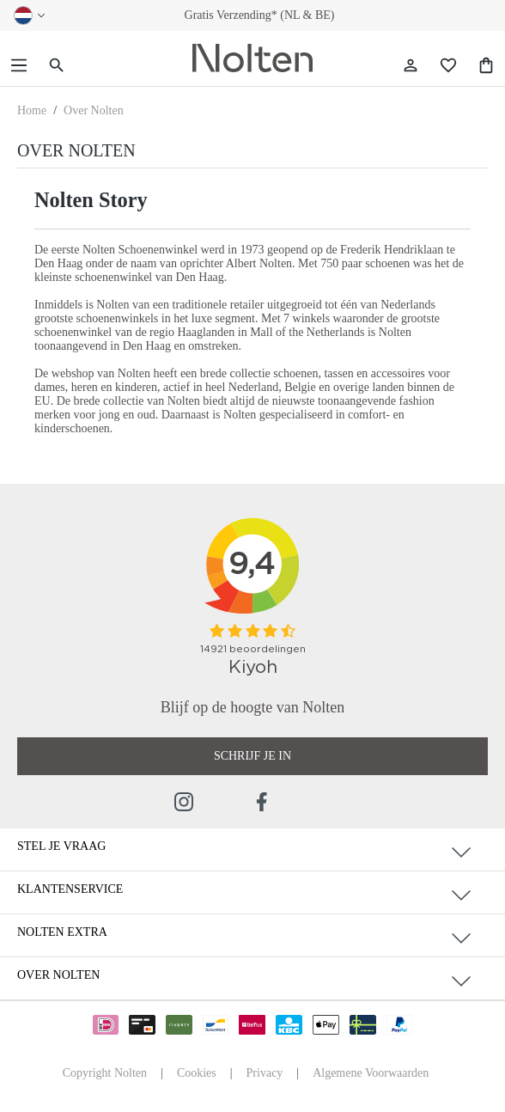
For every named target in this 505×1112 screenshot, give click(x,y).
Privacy (264, 1072)
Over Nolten (58, 974)
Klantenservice (70, 889)
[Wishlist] (448, 66)
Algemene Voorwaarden (371, 1072)
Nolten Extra (62, 932)
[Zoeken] (57, 66)
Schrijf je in (252, 755)
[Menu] (19, 66)
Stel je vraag (61, 846)
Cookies (196, 1072)
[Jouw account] (410, 66)
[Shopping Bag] (486, 66)
